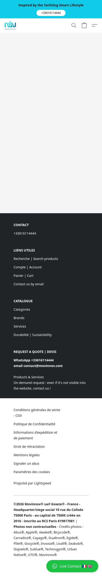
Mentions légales (27, 455)
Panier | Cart (23, 275)
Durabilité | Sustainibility (33, 334)
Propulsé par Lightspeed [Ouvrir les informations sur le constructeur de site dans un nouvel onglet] (32, 483)
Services (20, 326)
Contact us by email (29, 284)
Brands (19, 318)
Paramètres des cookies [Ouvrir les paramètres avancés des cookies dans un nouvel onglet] (32, 472)
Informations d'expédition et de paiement (35, 435)
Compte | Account (28, 267)
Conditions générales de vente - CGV (37, 413)
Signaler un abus (26, 463)
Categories (22, 309)
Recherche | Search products (36, 258)
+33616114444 (25, 233)
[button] (51, 13)
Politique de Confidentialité (34, 424)
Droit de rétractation (29, 446)
